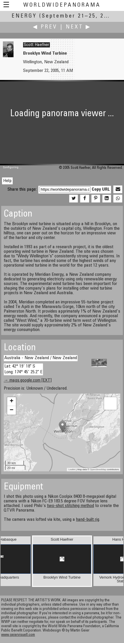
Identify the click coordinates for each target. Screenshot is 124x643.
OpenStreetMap (98, 469)
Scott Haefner (36, 45)
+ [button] (12, 401)
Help (7, 181)
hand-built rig (87, 519)
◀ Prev (45, 27)
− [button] (12, 410)
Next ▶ (78, 27)
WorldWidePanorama (62, 5)
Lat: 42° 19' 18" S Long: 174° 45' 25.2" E (23, 369)
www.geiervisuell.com (18, 635)
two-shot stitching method (70, 506)
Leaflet (71, 469)
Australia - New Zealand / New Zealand (40, 358)
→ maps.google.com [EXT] (28, 380)
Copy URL (101, 189)
